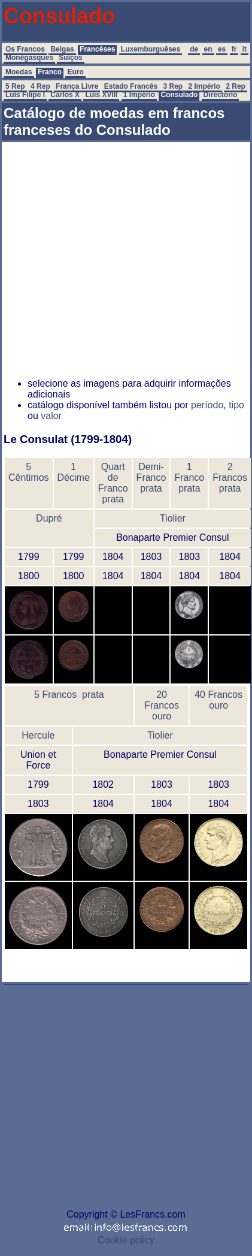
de (194, 49)
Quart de (113, 472)
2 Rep (235, 86)
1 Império (139, 95)
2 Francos (229, 472)
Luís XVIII (101, 95)
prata (112, 499)
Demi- (151, 467)
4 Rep (40, 86)
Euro (75, 72)
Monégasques (29, 57)
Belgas (62, 49)
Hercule (38, 735)
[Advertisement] (112, 256)
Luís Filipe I (25, 95)
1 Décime (73, 472)
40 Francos (218, 694)
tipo (236, 405)
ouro (161, 716)
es (222, 49)
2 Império (204, 86)
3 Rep (173, 86)
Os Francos (25, 49)
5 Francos (55, 694)
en (208, 49)
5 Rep (15, 86)
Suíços (70, 57)
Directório (221, 95)
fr (234, 49)
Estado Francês (130, 86)
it (244, 49)
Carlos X (65, 95)
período (207, 405)
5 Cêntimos (28, 472)
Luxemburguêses (150, 49)
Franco (50, 72)
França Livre (77, 86)
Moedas (18, 72)
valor (51, 416)
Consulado (179, 95)
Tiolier (173, 518)
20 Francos (161, 699)
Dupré (49, 518)
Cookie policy (126, 1240)
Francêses (97, 49)
